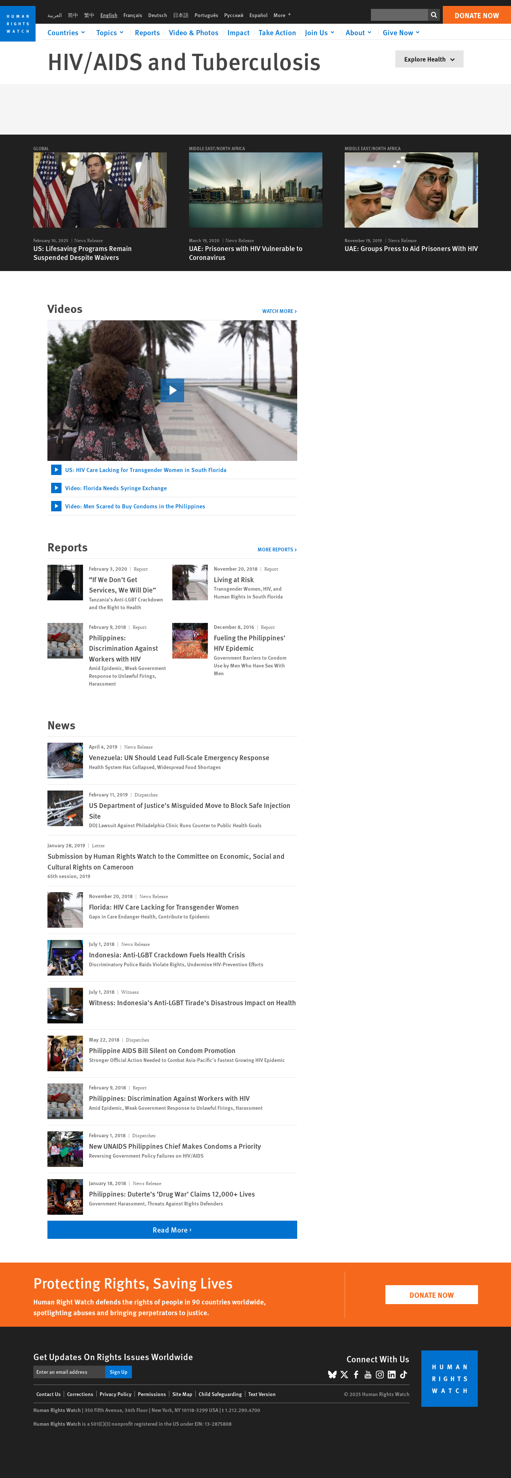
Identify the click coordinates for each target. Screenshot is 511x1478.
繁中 (89, 15)
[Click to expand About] (360, 32)
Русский (233, 15)
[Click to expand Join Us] (321, 32)
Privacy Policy (116, 1394)
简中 (73, 15)
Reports (147, 32)
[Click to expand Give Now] (402, 32)
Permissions (152, 1394)
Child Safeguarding (220, 1394)
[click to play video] (172, 390)
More (284, 15)
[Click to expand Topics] (111, 32)
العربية (54, 15)
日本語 (181, 15)
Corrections (80, 1394)
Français (132, 15)
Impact (239, 32)
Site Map (182, 1394)
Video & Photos (194, 32)
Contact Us (48, 1394)
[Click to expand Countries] (67, 32)
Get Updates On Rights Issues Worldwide (113, 1356)
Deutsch (157, 15)
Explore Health (429, 58)
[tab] (172, 470)
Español (258, 15)
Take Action (277, 32)
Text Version (262, 1394)
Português (206, 15)
